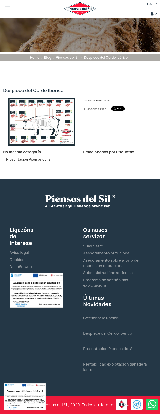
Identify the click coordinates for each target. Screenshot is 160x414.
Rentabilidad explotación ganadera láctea (115, 367)
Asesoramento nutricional (106, 253)
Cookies (17, 259)
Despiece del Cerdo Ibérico (107, 333)
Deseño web (21, 266)
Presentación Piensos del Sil (29, 159)
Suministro (93, 245)
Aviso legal (19, 252)
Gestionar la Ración (101, 317)
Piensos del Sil (101, 100)
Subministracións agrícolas (108, 272)
